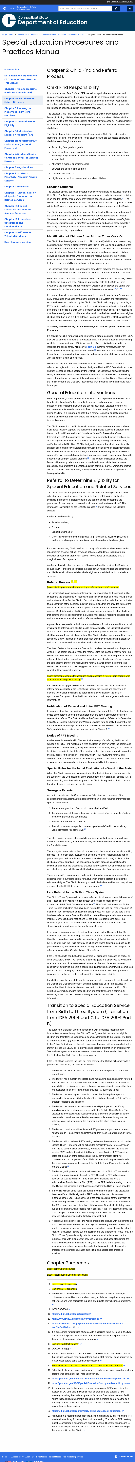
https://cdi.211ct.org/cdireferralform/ (71, 1314)
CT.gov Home (7, 35)
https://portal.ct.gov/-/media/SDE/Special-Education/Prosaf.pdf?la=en (89, 1378)
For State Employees (73, 1457)
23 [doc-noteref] (68, 1166)
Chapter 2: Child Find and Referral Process (19, 100)
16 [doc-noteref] (72, 581)
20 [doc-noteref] (85, 829)
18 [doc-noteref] (82, 679)
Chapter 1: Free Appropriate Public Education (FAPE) (20, 90)
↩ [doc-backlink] (78, 1284)
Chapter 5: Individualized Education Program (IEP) (18, 133)
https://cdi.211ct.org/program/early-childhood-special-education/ (86, 1411)
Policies (6, 1457)
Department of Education (27, 35)
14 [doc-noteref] (96, 506)
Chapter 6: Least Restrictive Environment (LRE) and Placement (20, 144)
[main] (67, 732)
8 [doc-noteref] (93, 244)
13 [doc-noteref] (88, 458)
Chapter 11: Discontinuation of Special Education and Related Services (20, 196)
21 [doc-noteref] (101, 885)
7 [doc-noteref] (124, 198)
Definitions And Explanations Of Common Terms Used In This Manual (20, 79)
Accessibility (17, 1457)
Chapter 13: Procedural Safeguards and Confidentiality (17, 223)
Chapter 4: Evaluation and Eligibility (19, 123)
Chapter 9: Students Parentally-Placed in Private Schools (20, 177)
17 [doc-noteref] (75, 581)
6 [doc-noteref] (122, 198)
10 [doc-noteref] (118, 289)
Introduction (11, 69)
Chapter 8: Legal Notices (18, 167)
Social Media (55, 1457)
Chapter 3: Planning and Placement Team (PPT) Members (18, 112)
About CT (29, 1457)
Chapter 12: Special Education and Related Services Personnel (17, 209)
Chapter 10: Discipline (16, 186)
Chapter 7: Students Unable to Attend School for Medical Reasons (21, 157)
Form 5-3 (91, 347)
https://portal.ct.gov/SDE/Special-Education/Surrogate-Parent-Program (90, 1383)
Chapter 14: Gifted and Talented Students (17, 234)
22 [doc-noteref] (94, 904)
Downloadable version (17, 242)
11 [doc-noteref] (121, 289)
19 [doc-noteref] (109, 729)
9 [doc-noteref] (115, 289)
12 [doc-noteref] (95, 350)
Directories (41, 1457)
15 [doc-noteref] (77, 559)
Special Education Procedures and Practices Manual (63, 35)
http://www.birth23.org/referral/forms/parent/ (75, 1319)
